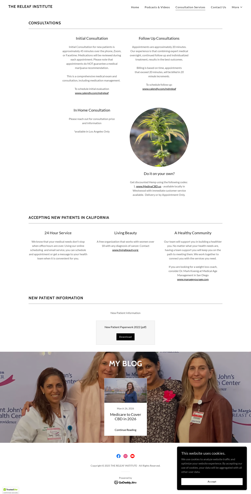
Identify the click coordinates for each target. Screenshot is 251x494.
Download (125, 336)
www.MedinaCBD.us (148, 186)
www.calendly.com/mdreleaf (92, 93)
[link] (30, 6)
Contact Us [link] (218, 7)
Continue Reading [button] (125, 429)
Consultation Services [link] (190, 7)
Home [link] (135, 7)
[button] (237, 7)
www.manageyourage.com (193, 279)
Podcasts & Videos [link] (157, 7)
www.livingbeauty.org (125, 250)
